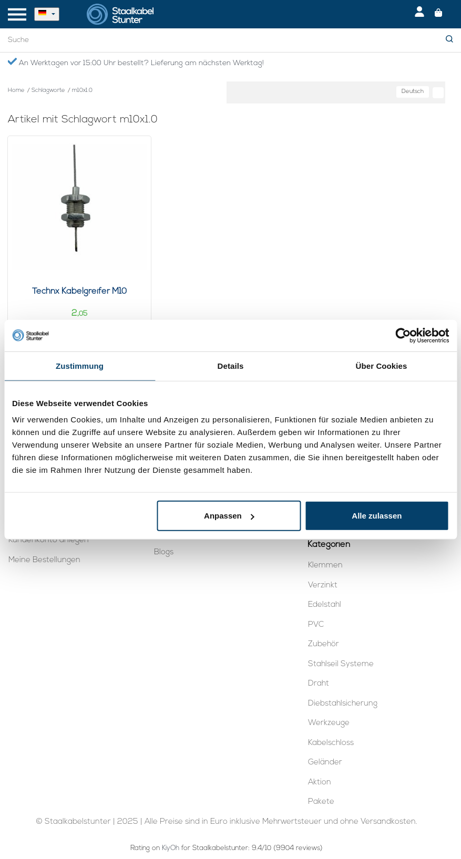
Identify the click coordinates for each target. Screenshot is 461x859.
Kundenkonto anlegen (48, 540)
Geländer (325, 763)
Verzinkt (322, 585)
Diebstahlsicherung (342, 704)
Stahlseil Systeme (341, 664)
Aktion (319, 782)
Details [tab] (231, 365)
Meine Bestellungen (44, 560)
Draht (318, 684)
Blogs (163, 552)
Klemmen (325, 566)
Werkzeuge (329, 723)
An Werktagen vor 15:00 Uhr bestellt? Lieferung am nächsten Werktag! (135, 62)
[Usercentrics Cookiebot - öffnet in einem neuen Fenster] (403, 335)
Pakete (321, 802)
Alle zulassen (377, 515)
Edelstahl (324, 605)
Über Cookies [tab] (381, 365)
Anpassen (229, 515)
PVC (316, 625)
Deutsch (413, 92)
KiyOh (170, 848)
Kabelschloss (331, 743)
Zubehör (323, 644)
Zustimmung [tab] (80, 365)
